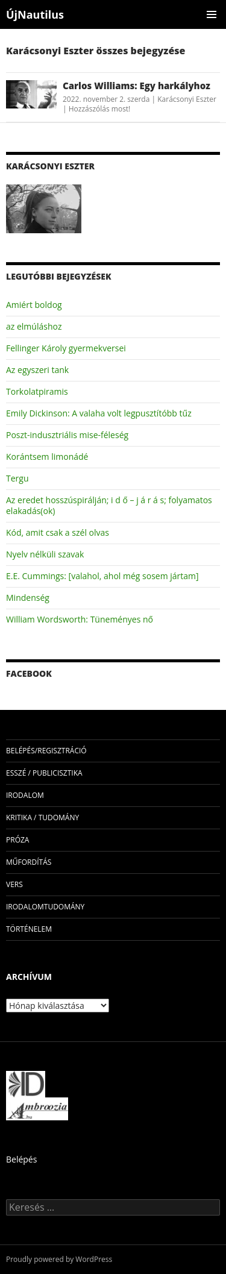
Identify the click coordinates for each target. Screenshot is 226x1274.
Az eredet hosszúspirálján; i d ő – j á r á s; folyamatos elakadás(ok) (109, 505)
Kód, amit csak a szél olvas (57, 532)
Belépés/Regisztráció (46, 750)
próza (17, 840)
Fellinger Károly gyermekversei (66, 348)
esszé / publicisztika (44, 773)
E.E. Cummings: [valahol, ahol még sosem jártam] (102, 576)
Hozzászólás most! (100, 109)
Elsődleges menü (211, 14)
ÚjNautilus (35, 14)
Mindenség (27, 597)
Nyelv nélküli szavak (45, 554)
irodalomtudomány (45, 907)
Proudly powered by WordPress (59, 1259)
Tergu (17, 478)
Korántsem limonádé (47, 456)
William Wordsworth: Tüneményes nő (79, 619)
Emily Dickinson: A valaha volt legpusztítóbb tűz (99, 413)
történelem (29, 929)
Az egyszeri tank (37, 369)
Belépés (21, 1159)
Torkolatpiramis (37, 391)
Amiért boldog (34, 304)
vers (14, 884)
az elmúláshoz (33, 326)
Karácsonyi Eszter (186, 99)
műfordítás (28, 862)
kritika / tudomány (42, 817)
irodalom (25, 795)
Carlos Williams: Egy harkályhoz (136, 86)
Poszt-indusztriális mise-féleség (67, 435)
